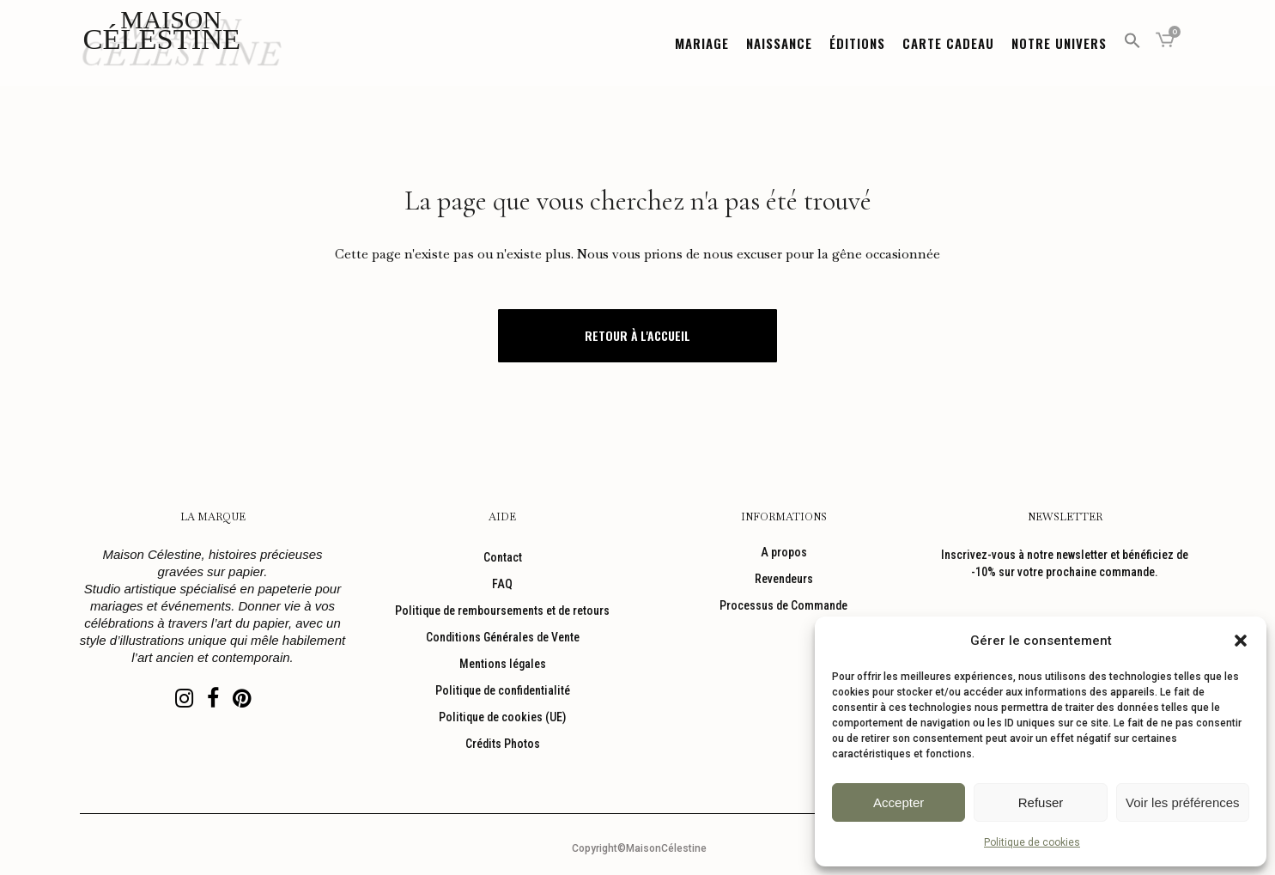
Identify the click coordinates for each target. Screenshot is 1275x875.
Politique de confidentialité (502, 690)
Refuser (1041, 802)
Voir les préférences (1183, 802)
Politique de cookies (1032, 842)
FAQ (502, 584)
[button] (1240, 640)
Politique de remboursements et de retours (502, 611)
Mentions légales (502, 664)
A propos (784, 552)
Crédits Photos (502, 744)
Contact (502, 557)
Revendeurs (784, 579)
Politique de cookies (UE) (502, 717)
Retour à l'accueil (637, 335)
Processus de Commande (783, 605)
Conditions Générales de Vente (503, 637)
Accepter (898, 802)
